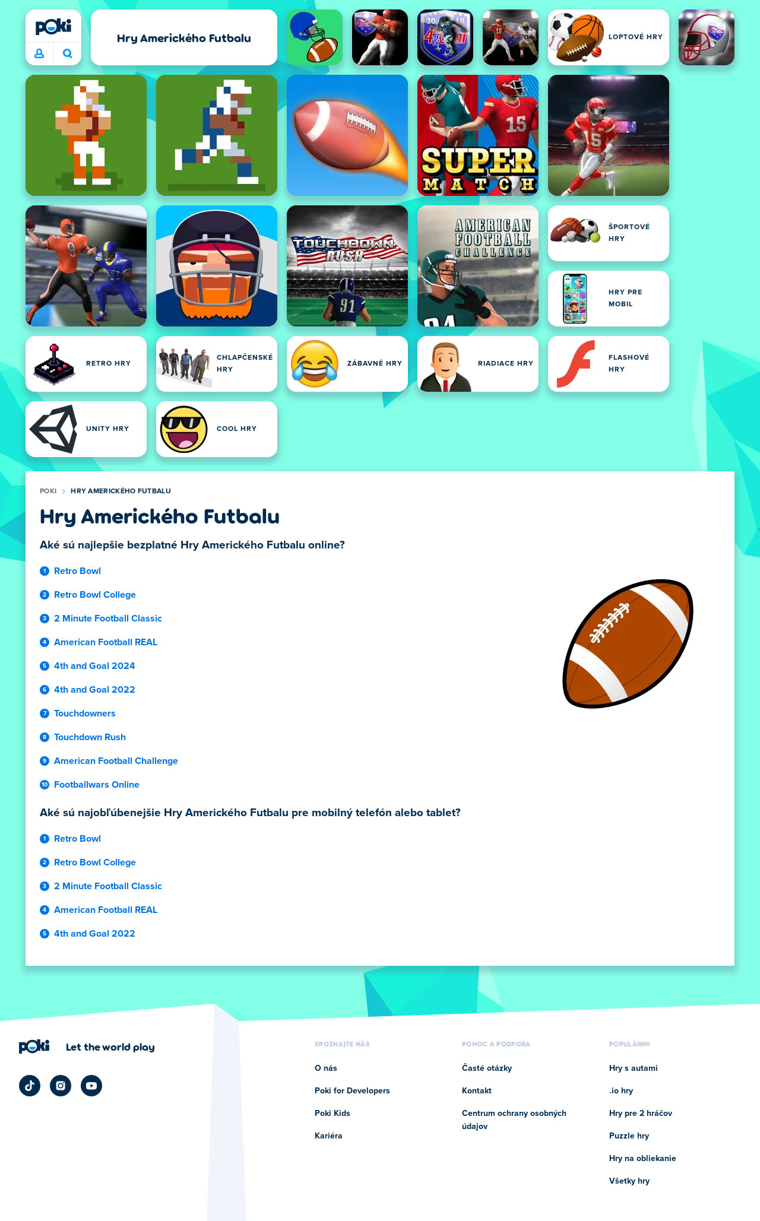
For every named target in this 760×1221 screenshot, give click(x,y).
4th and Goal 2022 (94, 689)
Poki (48, 491)
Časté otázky (487, 1068)
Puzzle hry (629, 1136)
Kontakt (477, 1091)
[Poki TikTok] (29, 1085)
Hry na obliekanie (642, 1159)
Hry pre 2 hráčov (640, 1113)
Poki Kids (332, 1113)
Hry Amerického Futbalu (121, 491)
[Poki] (53, 26)
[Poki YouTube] (91, 1085)
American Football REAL (105, 642)
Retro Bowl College (95, 595)
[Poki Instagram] (60, 1085)
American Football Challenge (116, 761)
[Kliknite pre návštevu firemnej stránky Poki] (87, 1046)
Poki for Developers (352, 1091)
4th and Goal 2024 (94, 666)
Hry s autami (633, 1068)
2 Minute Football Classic (108, 618)
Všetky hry (629, 1181)
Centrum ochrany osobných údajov (514, 1120)
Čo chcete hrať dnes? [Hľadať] (67, 53)
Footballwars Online (97, 784)
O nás (326, 1068)
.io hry (621, 1091)
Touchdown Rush (90, 737)
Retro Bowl (77, 571)
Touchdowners (85, 713)
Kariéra (329, 1136)
